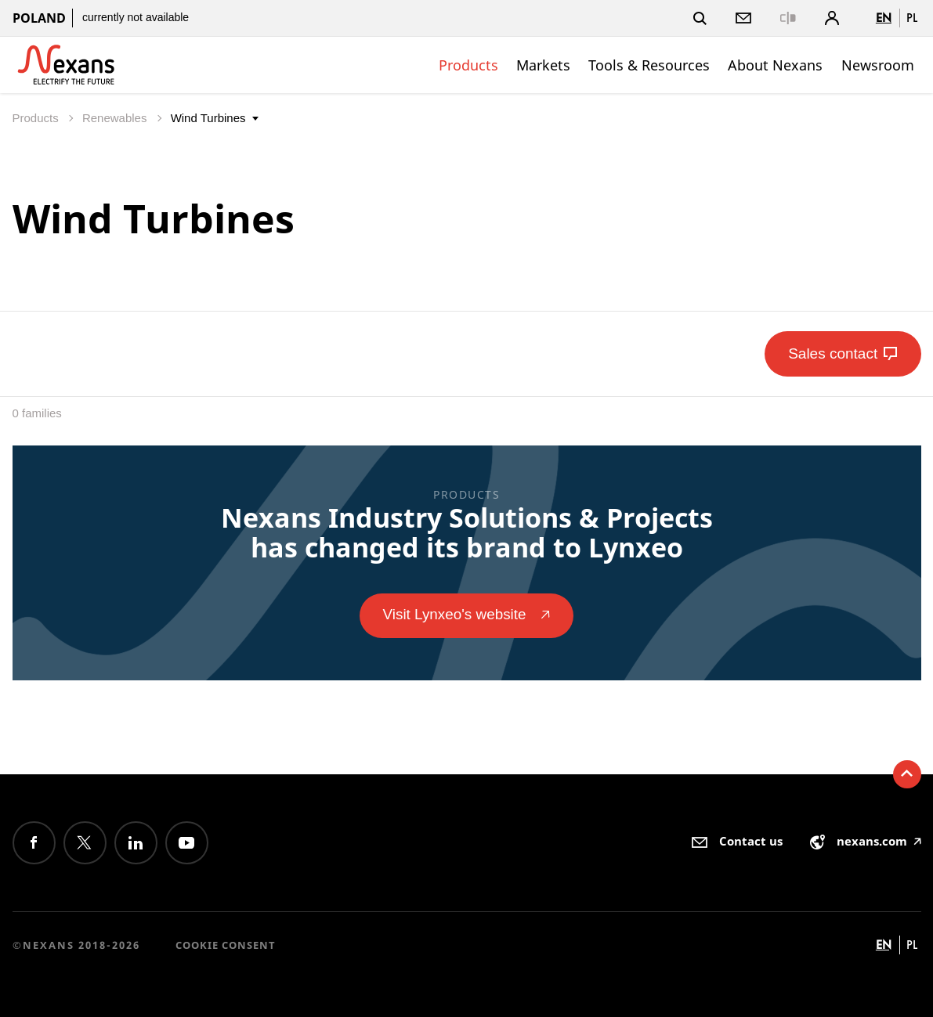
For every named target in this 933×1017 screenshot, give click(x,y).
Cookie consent (225, 945)
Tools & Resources (649, 65)
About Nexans (775, 65)
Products (468, 65)
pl (911, 17)
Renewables (116, 117)
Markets (543, 65)
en (883, 17)
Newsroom (877, 65)
